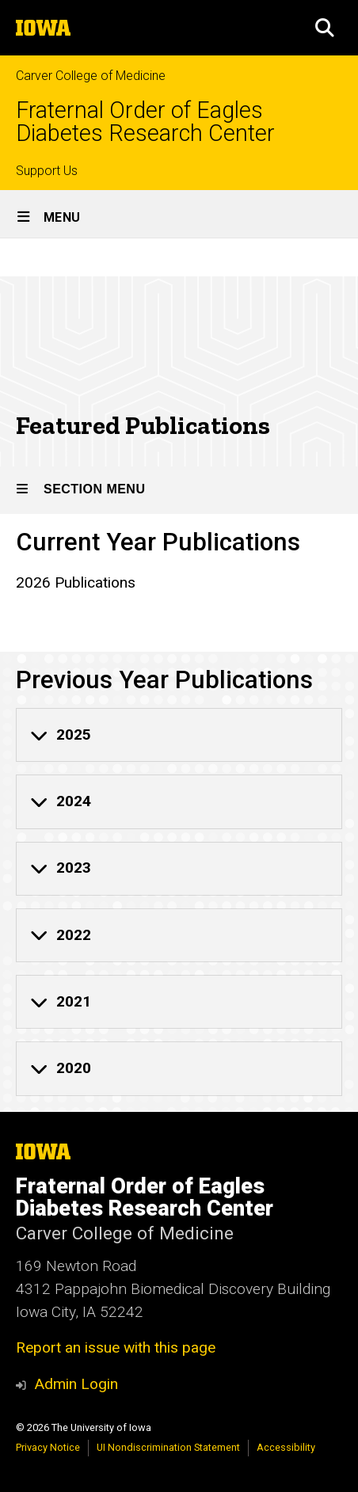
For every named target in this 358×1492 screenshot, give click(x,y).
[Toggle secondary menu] (179, 490)
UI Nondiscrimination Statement (168, 1447)
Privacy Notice (48, 1447)
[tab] (179, 735)
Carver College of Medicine (91, 75)
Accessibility (286, 1447)
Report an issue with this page (115, 1347)
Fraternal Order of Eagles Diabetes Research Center (145, 122)
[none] (179, 735)
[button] (324, 27)
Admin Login (76, 1384)
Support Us (47, 170)
